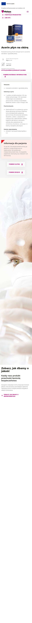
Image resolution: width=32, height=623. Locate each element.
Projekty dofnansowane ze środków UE (13, 8)
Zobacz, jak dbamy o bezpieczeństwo (9, 395)
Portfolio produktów (11, 15)
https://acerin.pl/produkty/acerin (13, 70)
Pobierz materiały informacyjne (15, 75)
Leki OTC (6, 17)
